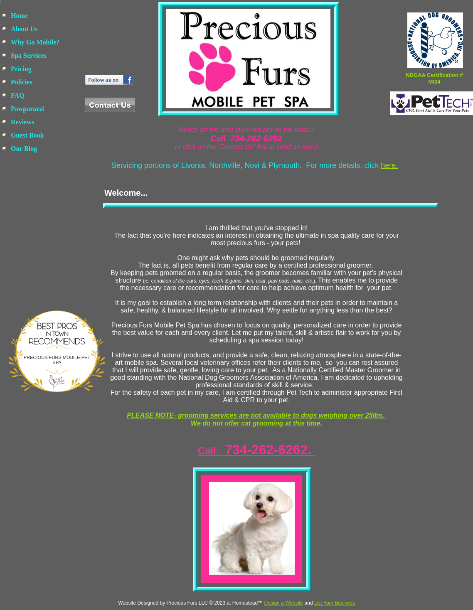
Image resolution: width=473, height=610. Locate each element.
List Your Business (334, 603)
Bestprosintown (57, 324)
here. (389, 165)
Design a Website (283, 603)
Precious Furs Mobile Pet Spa (57, 360)
